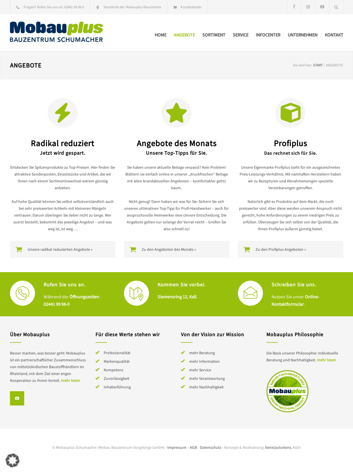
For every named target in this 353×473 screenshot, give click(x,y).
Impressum (177, 447)
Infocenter (268, 35)
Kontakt (334, 35)
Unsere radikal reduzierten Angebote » (60, 249)
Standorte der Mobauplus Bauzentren (132, 7)
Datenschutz (210, 447)
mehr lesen (70, 380)
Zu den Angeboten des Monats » (169, 249)
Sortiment (213, 35)
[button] (12, 460)
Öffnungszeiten (84, 296)
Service (240, 35)
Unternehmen (302, 35)
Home (160, 35)
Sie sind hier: (302, 65)
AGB (193, 447)
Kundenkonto (191, 7)
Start (318, 65)
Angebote (184, 35)
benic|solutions (278, 447)
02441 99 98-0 (74, 7)
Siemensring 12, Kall (177, 296)
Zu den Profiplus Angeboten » (281, 249)
